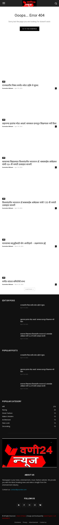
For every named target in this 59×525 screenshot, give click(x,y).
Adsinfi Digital (47, 516)
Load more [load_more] (29, 289)
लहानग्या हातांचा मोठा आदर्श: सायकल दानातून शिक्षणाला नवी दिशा (29, 123)
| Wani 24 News (21, 516)
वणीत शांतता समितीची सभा (13, 281)
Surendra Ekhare (7, 88)
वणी (4, 81)
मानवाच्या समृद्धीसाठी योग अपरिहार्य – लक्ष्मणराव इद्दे (24, 243)
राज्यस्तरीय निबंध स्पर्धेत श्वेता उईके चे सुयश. (20, 85)
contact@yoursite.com (19, 490)
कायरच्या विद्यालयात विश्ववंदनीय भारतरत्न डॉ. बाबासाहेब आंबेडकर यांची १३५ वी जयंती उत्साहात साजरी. (29, 163)
